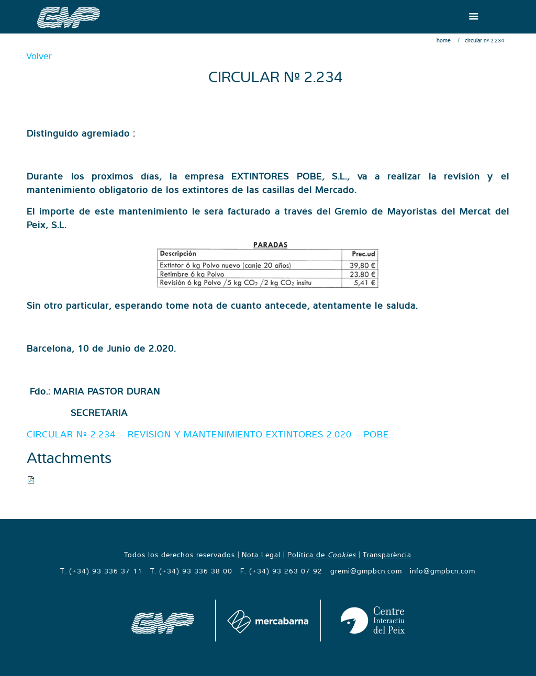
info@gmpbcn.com (442, 571)
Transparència (387, 554)
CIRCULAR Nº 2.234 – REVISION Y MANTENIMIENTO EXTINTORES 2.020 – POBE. (209, 434)
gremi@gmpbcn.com (366, 571)
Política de (321, 554)
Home (444, 40)
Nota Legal (261, 554)
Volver (39, 55)
